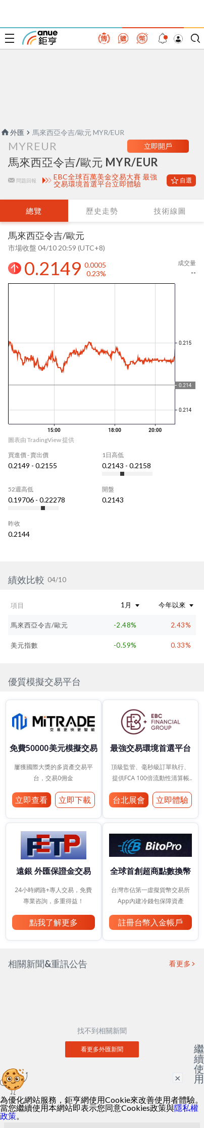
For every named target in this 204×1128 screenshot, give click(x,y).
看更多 (180, 963)
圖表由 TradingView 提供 (41, 440)
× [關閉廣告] (178, 1078)
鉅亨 (40, 37)
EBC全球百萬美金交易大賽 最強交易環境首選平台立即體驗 (105, 180)
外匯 (12, 132)
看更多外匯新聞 (102, 1049)
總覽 (34, 210)
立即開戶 (158, 146)
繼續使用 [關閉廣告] (199, 1063)
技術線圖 (170, 210)
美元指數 (24, 645)
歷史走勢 (102, 210)
